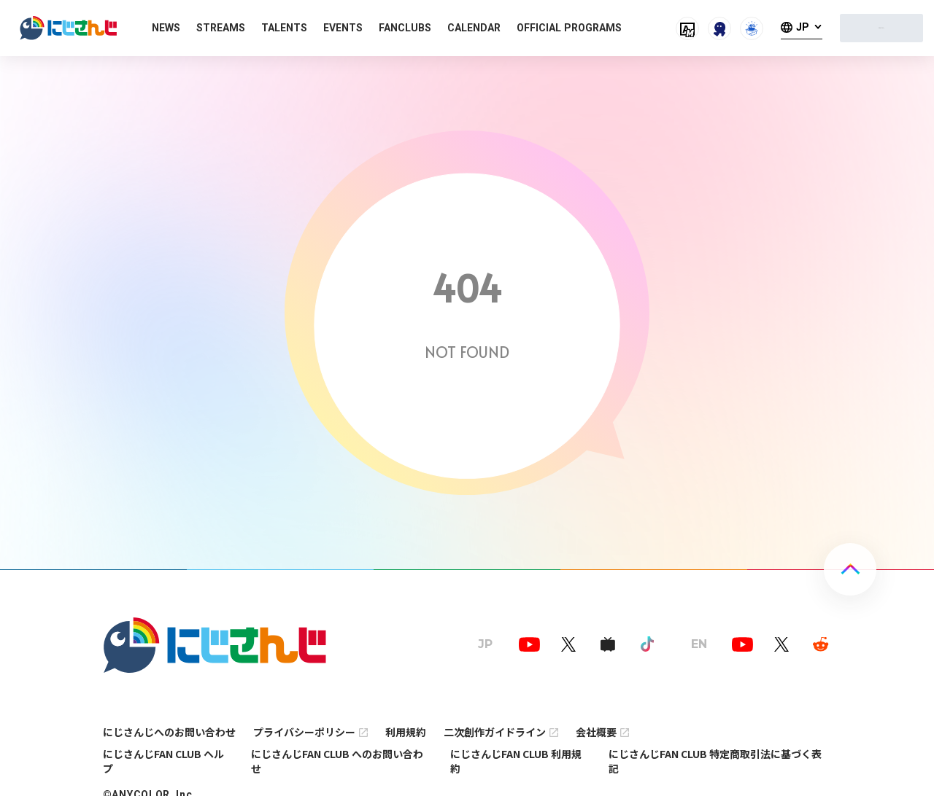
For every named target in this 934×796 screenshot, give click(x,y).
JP (802, 27)
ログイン (881, 27)
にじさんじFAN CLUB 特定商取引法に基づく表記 (715, 761)
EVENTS (343, 28)
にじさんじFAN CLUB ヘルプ (163, 761)
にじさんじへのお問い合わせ (169, 732)
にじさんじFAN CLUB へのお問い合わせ (337, 761)
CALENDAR (474, 28)
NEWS (166, 28)
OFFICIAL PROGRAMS (569, 28)
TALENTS (284, 28)
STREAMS (220, 28)
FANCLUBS (405, 28)
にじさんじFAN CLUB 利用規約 (516, 761)
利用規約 (405, 732)
